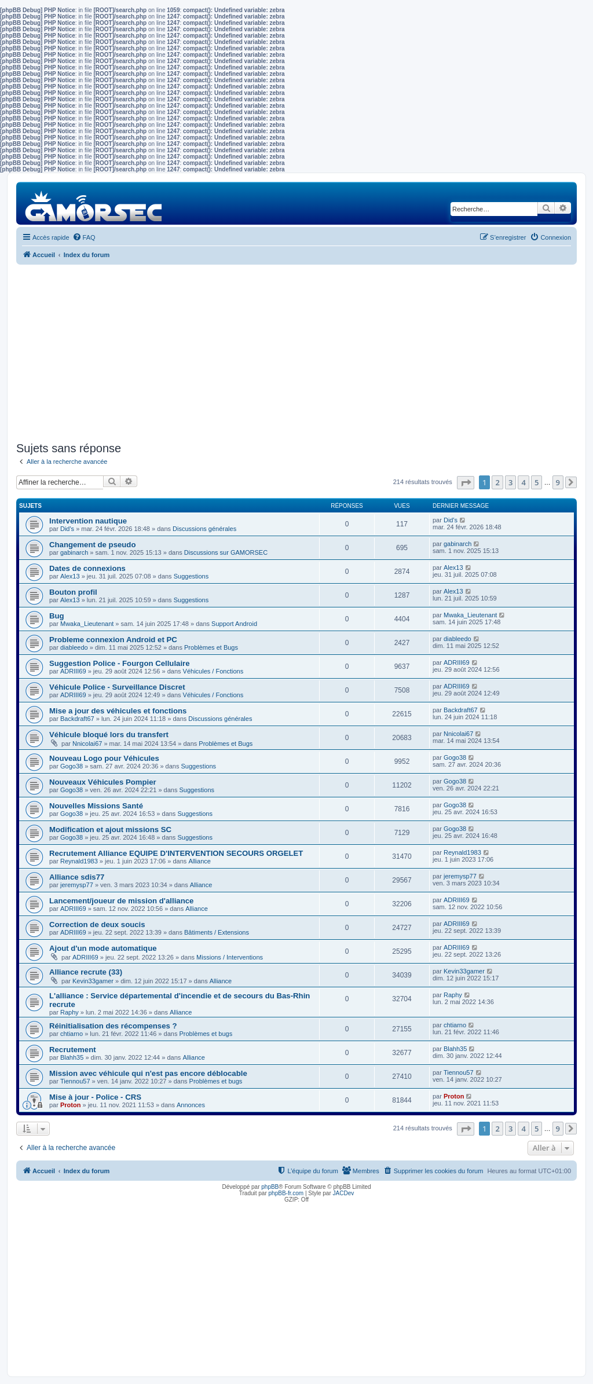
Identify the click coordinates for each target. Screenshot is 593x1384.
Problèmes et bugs (205, 1033)
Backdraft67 (77, 718)
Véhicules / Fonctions (213, 671)
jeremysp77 (76, 884)
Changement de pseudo (92, 544)
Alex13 (70, 576)
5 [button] (537, 482)
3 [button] (510, 482)
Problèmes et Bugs (211, 647)
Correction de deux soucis (97, 924)
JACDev (343, 1193)
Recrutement (72, 1049)
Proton (70, 1104)
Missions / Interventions (229, 957)
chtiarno (71, 1033)
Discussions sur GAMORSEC (226, 552)
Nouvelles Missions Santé (96, 805)
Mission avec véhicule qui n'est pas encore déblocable (148, 1073)
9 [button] (558, 482)
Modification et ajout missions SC (110, 829)
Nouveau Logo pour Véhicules (104, 758)
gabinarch (74, 552)
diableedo (74, 647)
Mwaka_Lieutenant (87, 623)
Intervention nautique (88, 521)
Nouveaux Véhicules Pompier (102, 782)
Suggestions (191, 576)
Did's (67, 528)
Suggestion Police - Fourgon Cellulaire (119, 663)
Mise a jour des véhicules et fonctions (117, 710)
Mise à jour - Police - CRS (95, 1097)
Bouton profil (73, 592)
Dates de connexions (87, 568)
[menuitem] (84, 237)
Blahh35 (71, 1057)
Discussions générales (204, 528)
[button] (465, 482)
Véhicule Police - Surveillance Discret (117, 687)
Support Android (234, 623)
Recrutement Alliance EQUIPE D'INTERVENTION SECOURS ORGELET (176, 853)
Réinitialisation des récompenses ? (113, 1025)
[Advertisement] (296, 351)
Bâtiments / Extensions (216, 932)
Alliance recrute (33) (85, 972)
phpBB (270, 1187)
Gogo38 (71, 766)
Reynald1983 (79, 861)
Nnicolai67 (87, 743)
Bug (56, 616)
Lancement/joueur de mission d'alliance (121, 900)
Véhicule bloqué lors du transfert (109, 734)
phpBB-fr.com (286, 1193)
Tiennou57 (75, 1081)
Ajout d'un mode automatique (103, 948)
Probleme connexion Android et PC (113, 639)
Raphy (69, 1012)
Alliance (199, 861)
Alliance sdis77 (76, 877)
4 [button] (523, 482)
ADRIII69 (73, 671)
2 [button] (497, 482)
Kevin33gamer (93, 980)
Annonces (191, 1104)
